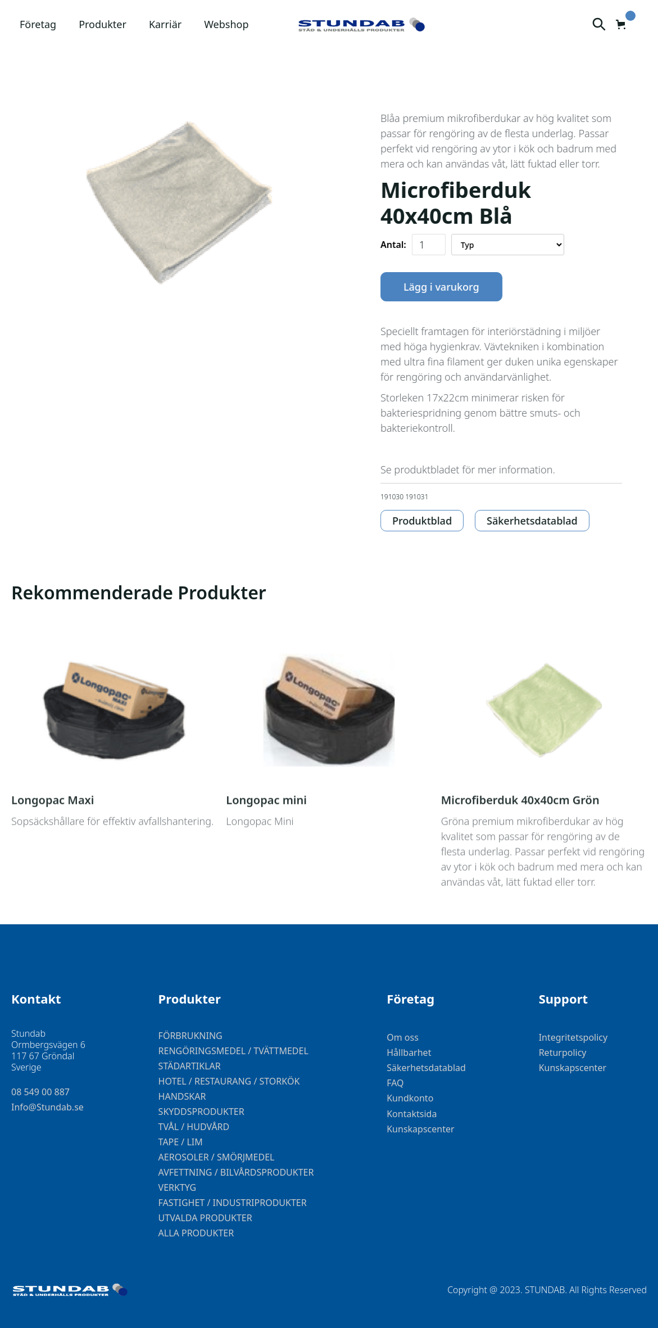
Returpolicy (563, 1052)
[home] (362, 24)
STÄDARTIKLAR (189, 1066)
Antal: (395, 244)
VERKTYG (177, 1187)
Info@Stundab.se (47, 1107)
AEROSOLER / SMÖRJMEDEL (216, 1157)
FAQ (395, 1083)
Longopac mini (266, 834)
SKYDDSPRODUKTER (201, 1111)
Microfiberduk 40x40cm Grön (520, 834)
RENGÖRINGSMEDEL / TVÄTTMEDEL (233, 1051)
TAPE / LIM (180, 1142)
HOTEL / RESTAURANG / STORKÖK (229, 1081)
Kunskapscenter (420, 1129)
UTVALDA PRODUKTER (205, 1218)
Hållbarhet (409, 1052)
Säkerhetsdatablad (533, 520)
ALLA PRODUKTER (196, 1233)
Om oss (403, 1037)
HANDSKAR (182, 1096)
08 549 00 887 (40, 1092)
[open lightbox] (179, 206)
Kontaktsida (412, 1114)
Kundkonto (410, 1098)
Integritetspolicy (573, 1037)
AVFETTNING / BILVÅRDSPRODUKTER (236, 1172)
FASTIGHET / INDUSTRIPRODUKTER (232, 1202)
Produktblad (423, 520)
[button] (37, 24)
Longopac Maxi (52, 834)
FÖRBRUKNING (190, 1035)
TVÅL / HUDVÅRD (194, 1127)
